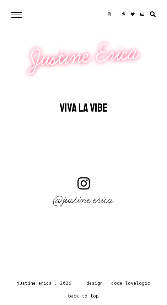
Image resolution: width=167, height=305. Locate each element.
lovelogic (137, 283)
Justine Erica (84, 55)
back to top (83, 296)
